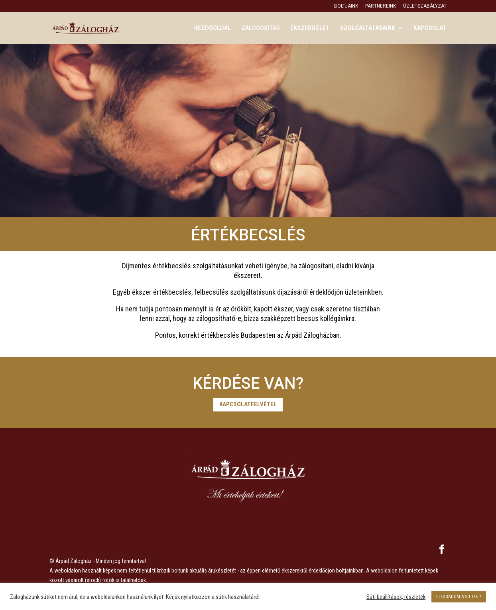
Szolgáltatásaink (367, 28)
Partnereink (380, 6)
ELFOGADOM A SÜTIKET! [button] (458, 596)
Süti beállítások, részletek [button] (395, 596)
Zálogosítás (260, 28)
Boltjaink (346, 6)
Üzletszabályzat (425, 6)
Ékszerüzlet (310, 28)
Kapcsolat (430, 28)
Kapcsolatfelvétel (248, 404)
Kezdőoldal (212, 28)
